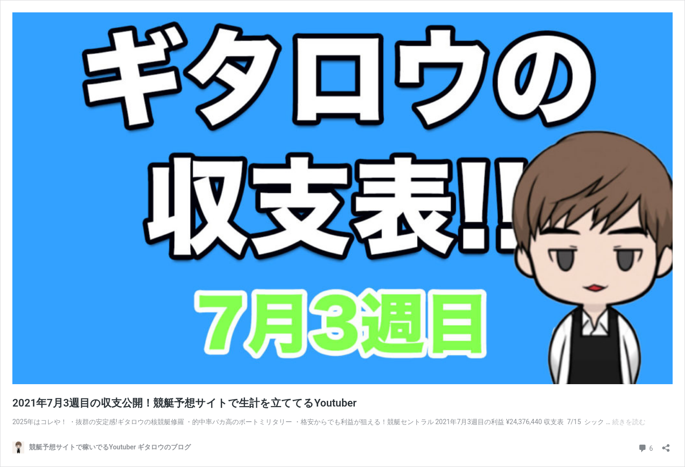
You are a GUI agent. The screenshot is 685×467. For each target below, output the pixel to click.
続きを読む (629, 422)
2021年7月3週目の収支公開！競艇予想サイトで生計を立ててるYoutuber (184, 403)
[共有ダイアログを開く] (666, 444)
